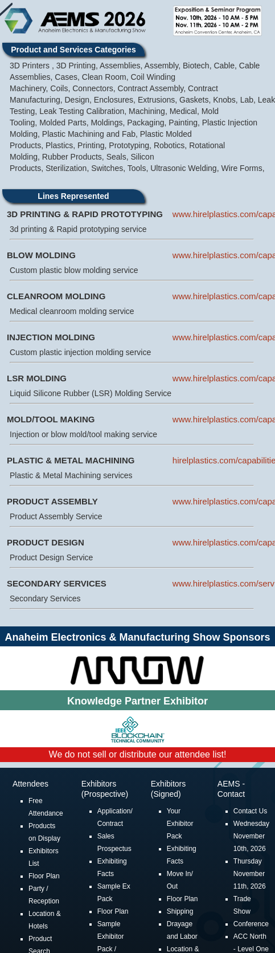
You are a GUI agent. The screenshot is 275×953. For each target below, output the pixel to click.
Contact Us (250, 812)
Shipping (180, 913)
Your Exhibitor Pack (180, 824)
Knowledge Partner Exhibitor (137, 702)
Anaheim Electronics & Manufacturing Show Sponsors (137, 638)
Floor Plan (44, 877)
